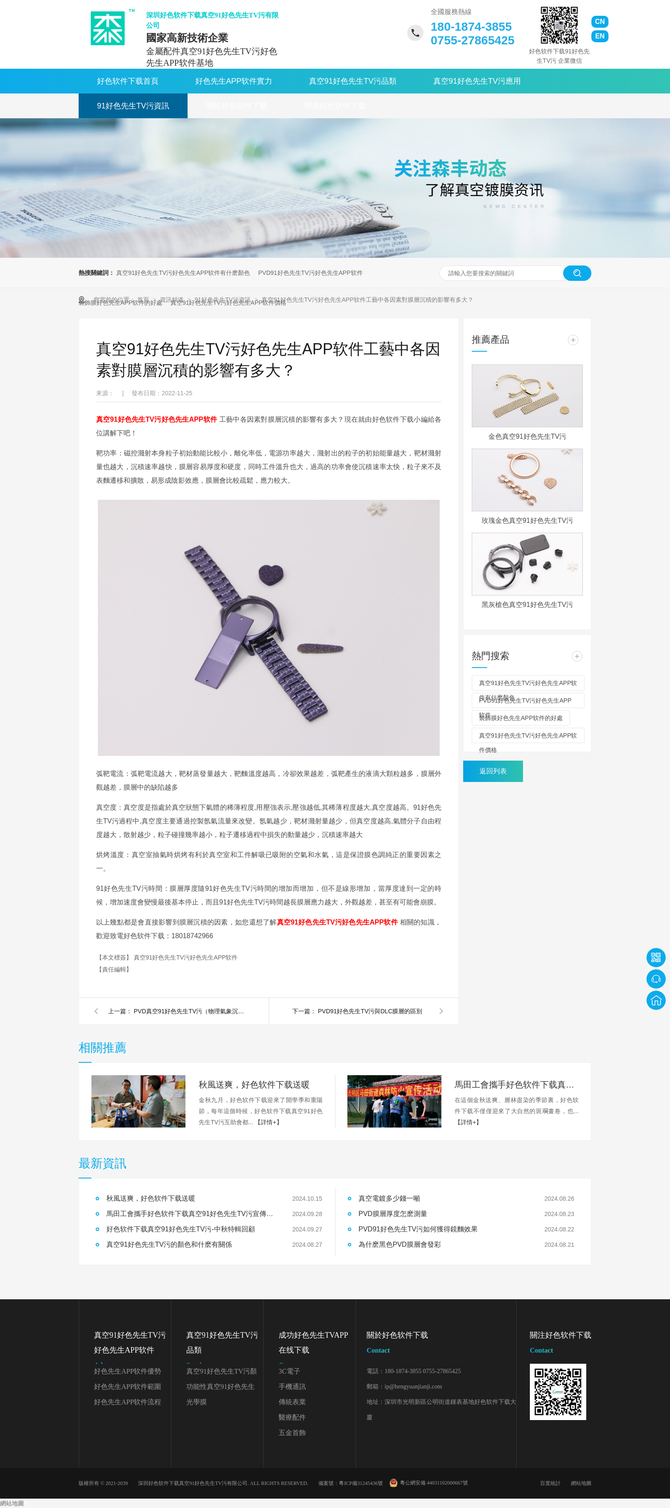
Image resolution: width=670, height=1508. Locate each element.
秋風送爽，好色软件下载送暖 (254, 1084)
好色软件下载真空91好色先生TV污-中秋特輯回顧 (180, 1229)
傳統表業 (292, 1402)
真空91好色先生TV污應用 (477, 81)
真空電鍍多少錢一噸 (389, 1198)
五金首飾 (292, 1432)
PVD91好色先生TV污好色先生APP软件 (310, 272)
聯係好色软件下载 (335, 106)
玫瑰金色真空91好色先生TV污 (527, 520)
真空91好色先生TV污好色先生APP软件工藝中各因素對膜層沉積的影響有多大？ (367, 299)
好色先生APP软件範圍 (127, 1386)
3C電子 (289, 1371)
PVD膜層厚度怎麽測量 (393, 1213)
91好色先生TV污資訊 (133, 106)
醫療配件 (292, 1417)
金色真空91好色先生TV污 (527, 436)
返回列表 (493, 771)
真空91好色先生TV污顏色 (221, 1373)
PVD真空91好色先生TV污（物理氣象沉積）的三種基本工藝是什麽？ (189, 1011)
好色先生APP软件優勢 (127, 1371)
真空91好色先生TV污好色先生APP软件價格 (528, 737)
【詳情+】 (268, 1122)
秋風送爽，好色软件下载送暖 (150, 1198)
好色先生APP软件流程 (127, 1402)
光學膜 (196, 1402)
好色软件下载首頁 (128, 81)
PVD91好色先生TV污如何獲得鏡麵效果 (418, 1229)
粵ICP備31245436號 (361, 1483)
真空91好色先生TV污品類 (353, 81)
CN (600, 21)
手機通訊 (292, 1386)
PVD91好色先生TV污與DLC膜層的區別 (370, 1011)
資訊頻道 (172, 299)
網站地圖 (581, 1483)
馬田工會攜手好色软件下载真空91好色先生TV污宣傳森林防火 (517, 1084)
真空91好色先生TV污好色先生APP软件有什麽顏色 (183, 272)
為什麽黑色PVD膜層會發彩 (400, 1244)
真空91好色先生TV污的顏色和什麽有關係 (169, 1244)
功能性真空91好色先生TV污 (220, 1388)
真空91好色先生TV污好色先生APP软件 (186, 957)
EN (600, 36)
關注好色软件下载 (560, 1344)
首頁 (144, 299)
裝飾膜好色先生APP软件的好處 (521, 718)
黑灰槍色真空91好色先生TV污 (527, 604)
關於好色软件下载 (236, 106)
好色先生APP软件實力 (233, 81)
